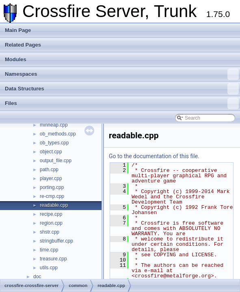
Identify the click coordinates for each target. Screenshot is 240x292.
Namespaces (122, 74)
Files (122, 103)
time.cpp (49, 250)
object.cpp (51, 152)
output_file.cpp (55, 160)
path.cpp (49, 169)
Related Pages (23, 45)
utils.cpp (49, 268)
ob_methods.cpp (58, 134)
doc (37, 276)
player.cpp (51, 178)
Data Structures (122, 88)
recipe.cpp (51, 214)
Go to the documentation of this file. (154, 156)
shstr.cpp (49, 232)
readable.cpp (54, 205)
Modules (15, 59)
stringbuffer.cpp (56, 241)
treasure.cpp (53, 259)
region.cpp (51, 223)
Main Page (18, 30)
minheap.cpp (54, 125)
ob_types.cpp (54, 143)
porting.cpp (52, 187)
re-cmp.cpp (52, 196)
